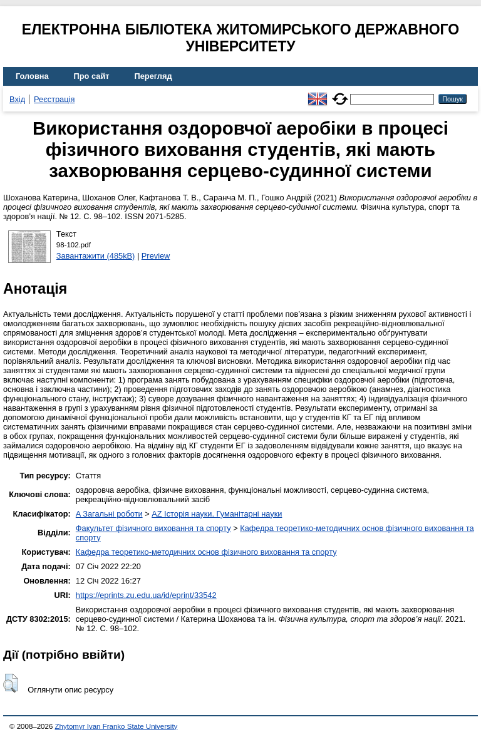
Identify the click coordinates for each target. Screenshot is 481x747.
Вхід (17, 99)
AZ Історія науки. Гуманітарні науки (217, 513)
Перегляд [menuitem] (153, 76)
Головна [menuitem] (32, 76)
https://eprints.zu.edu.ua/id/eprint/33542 (146, 595)
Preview (156, 255)
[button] (10, 683)
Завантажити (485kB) (95, 255)
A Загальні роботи (109, 513)
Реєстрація (54, 99)
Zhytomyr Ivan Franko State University (116, 726)
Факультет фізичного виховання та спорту (153, 528)
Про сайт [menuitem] (92, 76)
